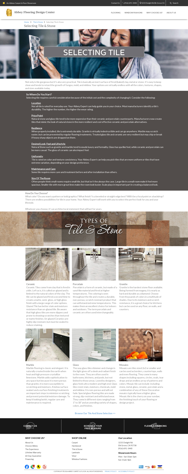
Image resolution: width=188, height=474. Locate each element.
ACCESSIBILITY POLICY (126, 471)
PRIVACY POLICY (111, 471)
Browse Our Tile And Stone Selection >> (95, 413)
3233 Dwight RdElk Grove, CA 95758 (127, 444)
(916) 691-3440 (125, 448)
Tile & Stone (38, 22)
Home (26, 22)
